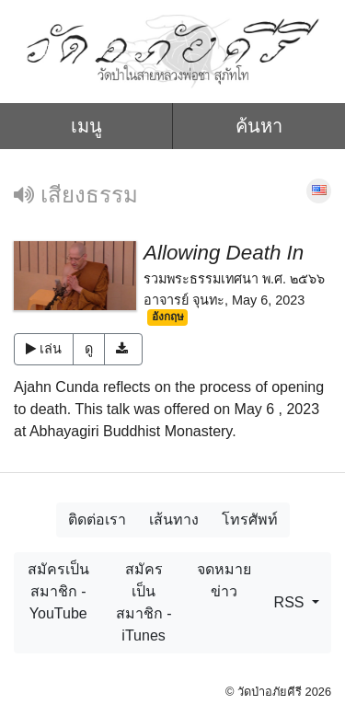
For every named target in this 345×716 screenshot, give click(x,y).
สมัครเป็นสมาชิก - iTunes (144, 602)
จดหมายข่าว (224, 580)
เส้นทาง (174, 519)
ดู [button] (89, 348)
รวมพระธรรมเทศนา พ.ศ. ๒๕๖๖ (234, 278)
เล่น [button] (44, 348)
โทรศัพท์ (250, 519)
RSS (291, 602)
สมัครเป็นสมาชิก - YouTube (58, 591)
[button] (124, 349)
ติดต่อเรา (97, 519)
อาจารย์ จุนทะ (184, 300)
